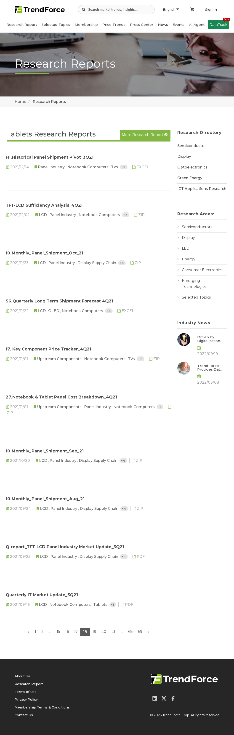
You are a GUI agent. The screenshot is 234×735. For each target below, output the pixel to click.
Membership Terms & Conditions (42, 707)
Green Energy (189, 178)
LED (185, 248)
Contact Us (24, 715)
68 (130, 631)
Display (184, 156)
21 (113, 631)
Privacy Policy (26, 700)
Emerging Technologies (194, 283)
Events (178, 24)
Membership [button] (86, 24)
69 (140, 631)
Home (20, 101)
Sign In (211, 10)
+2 (123, 167)
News (163, 24)
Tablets (100, 604)
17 (76, 631)
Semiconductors (197, 227)
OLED (54, 311)
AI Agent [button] (197, 24)
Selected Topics (196, 297)
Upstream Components (59, 359)
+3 (125, 215)
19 (94, 631)
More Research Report (145, 135)
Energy (188, 259)
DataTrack (219, 23)
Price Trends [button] (113, 24)
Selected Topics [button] (56, 24)
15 (58, 631)
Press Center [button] (141, 24)
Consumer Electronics (202, 270)
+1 (160, 407)
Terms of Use (26, 692)
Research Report (22, 24)
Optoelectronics (192, 167)
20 (103, 631)
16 (67, 631)
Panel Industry (52, 167)
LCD (43, 215)
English (171, 10)
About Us (22, 676)
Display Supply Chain (97, 263)
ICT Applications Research (201, 189)
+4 (122, 263)
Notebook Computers (88, 167)
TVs (115, 167)
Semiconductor (191, 146)
